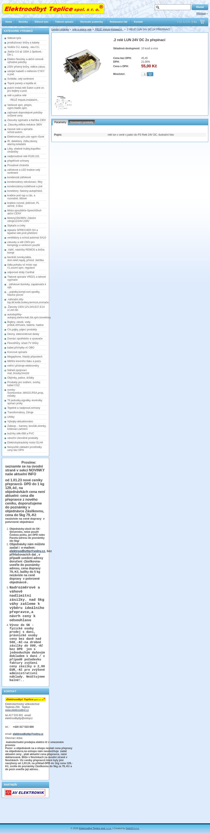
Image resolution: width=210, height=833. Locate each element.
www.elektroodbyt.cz (17, 729)
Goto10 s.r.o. (132, 828)
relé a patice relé (81, 29)
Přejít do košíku (202, 21)
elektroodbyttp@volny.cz (27, 551)
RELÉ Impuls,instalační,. (108, 29)
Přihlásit (201, 13)
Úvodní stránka (60, 29)
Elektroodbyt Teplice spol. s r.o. (95, 828)
